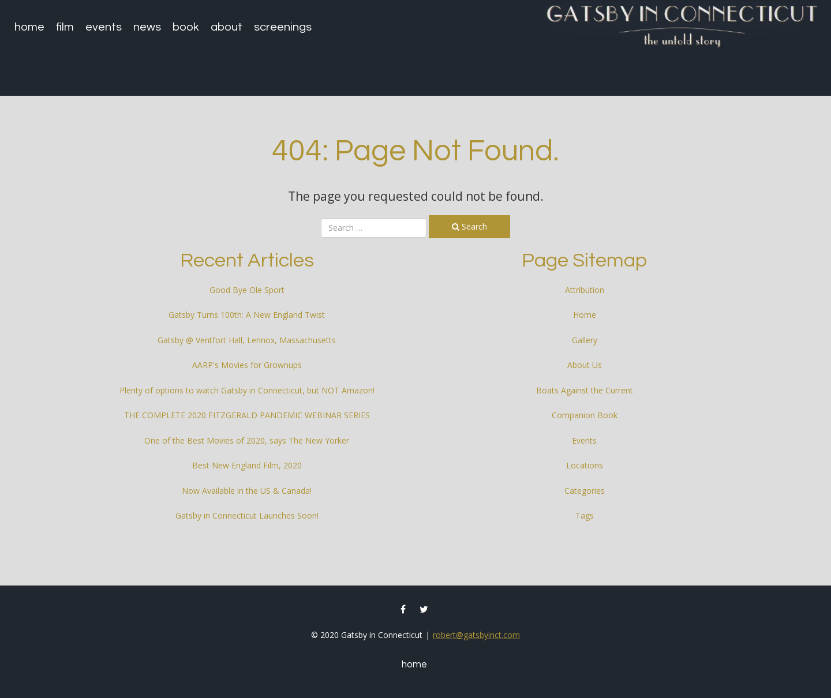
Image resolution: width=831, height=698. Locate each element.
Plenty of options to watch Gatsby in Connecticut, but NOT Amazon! (247, 390)
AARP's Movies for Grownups (247, 364)
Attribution (584, 289)
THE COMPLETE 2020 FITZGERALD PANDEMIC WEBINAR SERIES (247, 415)
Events (103, 27)
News (147, 27)
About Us (584, 364)
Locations (584, 465)
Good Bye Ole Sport (247, 289)
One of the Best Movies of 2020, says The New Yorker (246, 440)
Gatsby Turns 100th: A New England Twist (247, 314)
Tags (584, 515)
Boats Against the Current (584, 390)
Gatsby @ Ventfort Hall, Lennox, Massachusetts (247, 340)
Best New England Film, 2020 (247, 465)
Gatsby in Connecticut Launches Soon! (247, 515)
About (226, 27)
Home (29, 27)
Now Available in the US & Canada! (247, 490)
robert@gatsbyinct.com (476, 634)
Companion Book (584, 415)
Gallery (584, 340)
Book (186, 27)
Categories (584, 490)
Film (65, 27)
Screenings (283, 27)
